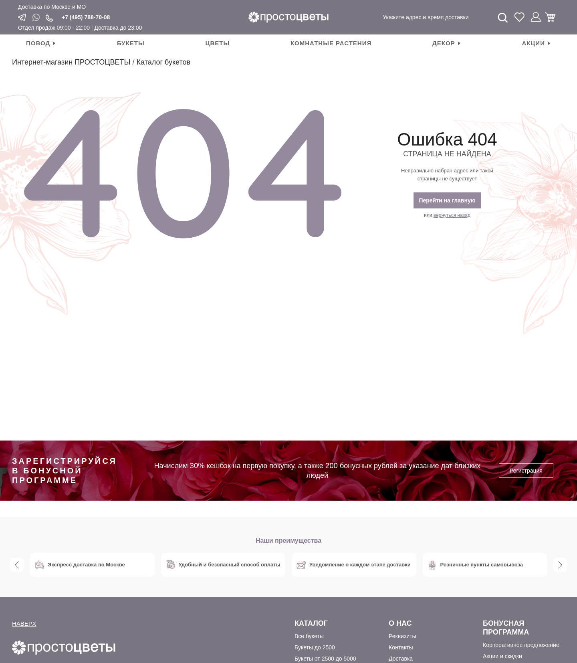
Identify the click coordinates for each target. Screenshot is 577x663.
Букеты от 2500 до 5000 (325, 658)
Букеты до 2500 (315, 647)
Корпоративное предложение (521, 645)
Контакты (401, 647)
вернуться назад (452, 215)
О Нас (400, 623)
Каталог (311, 623)
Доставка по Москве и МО (52, 7)
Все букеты (309, 636)
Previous (17, 565)
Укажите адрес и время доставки (425, 17)
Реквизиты (402, 636)
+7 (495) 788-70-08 (86, 17)
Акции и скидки (502, 656)
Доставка (401, 658)
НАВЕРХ (24, 623)
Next (560, 565)
